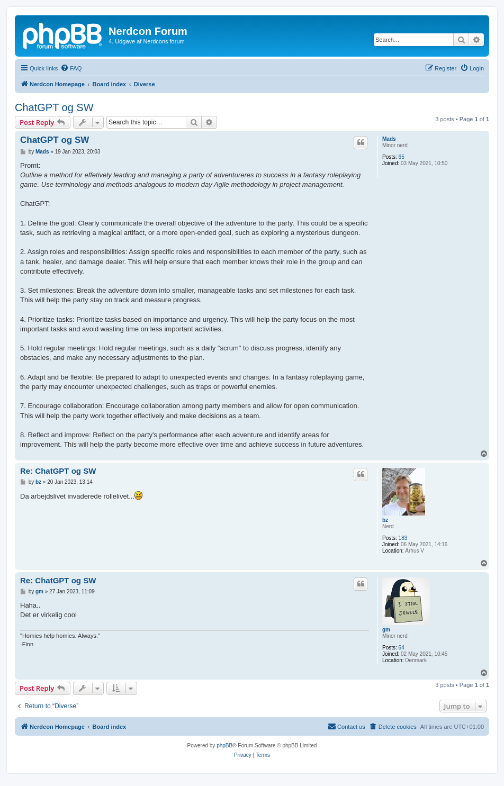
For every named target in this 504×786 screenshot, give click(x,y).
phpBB (224, 745)
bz (385, 520)
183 (403, 538)
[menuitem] (71, 68)
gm (386, 630)
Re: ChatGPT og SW (58, 470)
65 (401, 157)
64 (401, 648)
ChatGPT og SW (54, 107)
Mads (389, 139)
